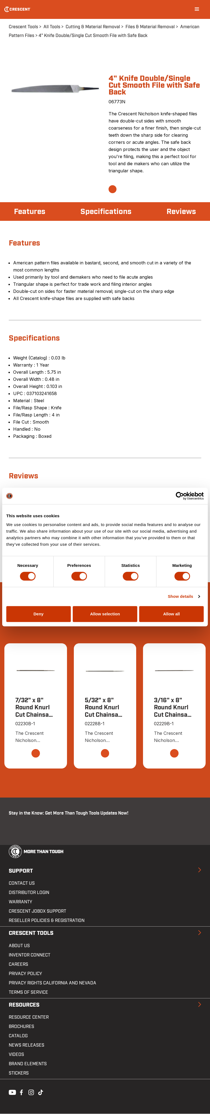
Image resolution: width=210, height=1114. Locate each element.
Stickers (19, 1073)
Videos (16, 1055)
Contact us (22, 883)
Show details (180, 596)
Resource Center (29, 1017)
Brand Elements (28, 1064)
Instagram (30, 1092)
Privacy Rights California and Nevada (52, 983)
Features (29, 211)
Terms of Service (28, 992)
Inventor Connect (29, 955)
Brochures (21, 1027)
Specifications (106, 211)
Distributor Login (29, 893)
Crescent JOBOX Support (37, 911)
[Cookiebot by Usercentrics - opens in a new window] (180, 496)
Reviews (181, 211)
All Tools (51, 27)
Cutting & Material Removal (93, 27)
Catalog (18, 1036)
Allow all (171, 614)
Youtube (11, 1092)
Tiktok (40, 1092)
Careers (18, 964)
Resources (24, 1005)
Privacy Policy (25, 974)
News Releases (26, 1045)
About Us (19, 946)
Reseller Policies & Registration (46, 921)
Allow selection (105, 614)
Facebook (21, 1092)
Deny (38, 614)
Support (21, 871)
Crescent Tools (23, 27)
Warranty (20, 902)
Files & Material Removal (150, 27)
